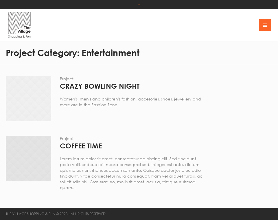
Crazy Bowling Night (99, 86)
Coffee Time (81, 146)
